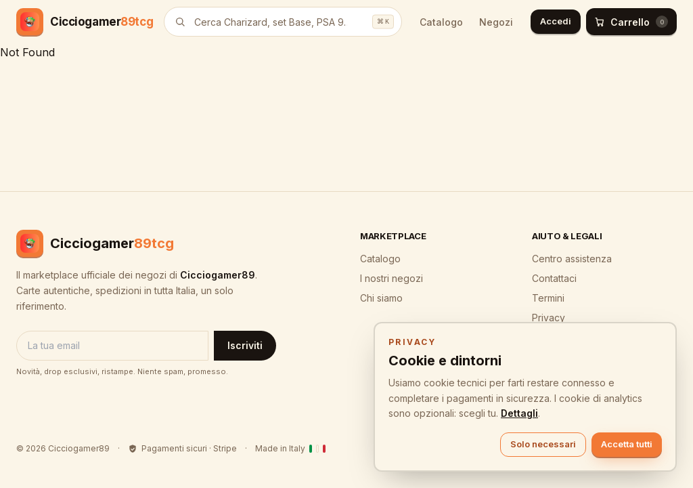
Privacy (548, 317)
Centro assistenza (572, 258)
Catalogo (441, 22)
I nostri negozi (391, 278)
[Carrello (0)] (631, 21)
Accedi (555, 21)
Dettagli (519, 413)
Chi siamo (381, 298)
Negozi (496, 22)
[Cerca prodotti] (283, 22)
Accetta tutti (626, 444)
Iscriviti (245, 345)
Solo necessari (543, 444)
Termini (548, 298)
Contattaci (554, 278)
